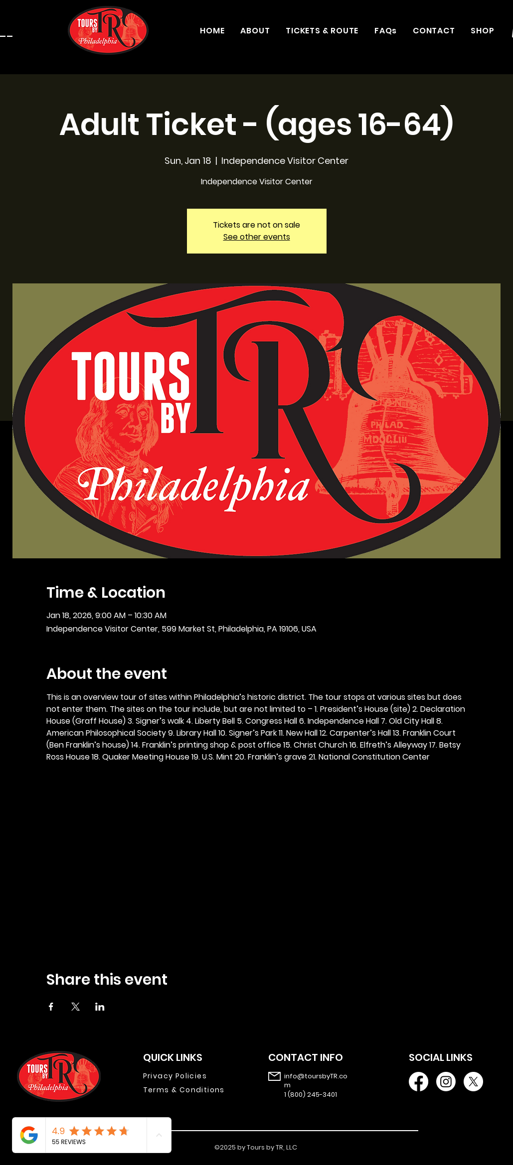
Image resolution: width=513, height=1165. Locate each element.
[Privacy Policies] (191, 1076)
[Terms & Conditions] (191, 1090)
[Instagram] (446, 1081)
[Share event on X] (75, 1007)
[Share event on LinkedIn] (100, 1007)
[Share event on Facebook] (51, 1007)
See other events (256, 237)
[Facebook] (418, 1081)
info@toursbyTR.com (315, 1080)
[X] (473, 1081)
